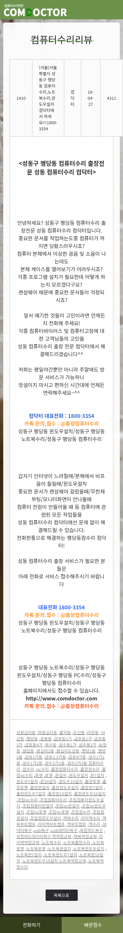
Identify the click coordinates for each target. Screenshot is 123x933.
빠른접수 (93, 924)
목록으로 (61, 895)
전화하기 (31, 924)
